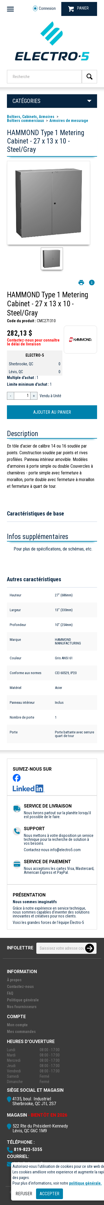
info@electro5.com (65, 850)
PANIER (78, 9)
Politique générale (23, 1000)
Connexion (44, 8)
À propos (14, 980)
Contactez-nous (20, 986)
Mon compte (17, 1025)
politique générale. (85, 1183)
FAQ (10, 993)
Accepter (49, 1193)
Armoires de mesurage (68, 120)
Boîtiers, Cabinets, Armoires (30, 116)
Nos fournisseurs (22, 1006)
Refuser (24, 1193)
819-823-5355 (28, 1149)
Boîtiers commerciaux (25, 120)
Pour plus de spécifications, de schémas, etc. (53, 549)
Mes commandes (21, 1031)
